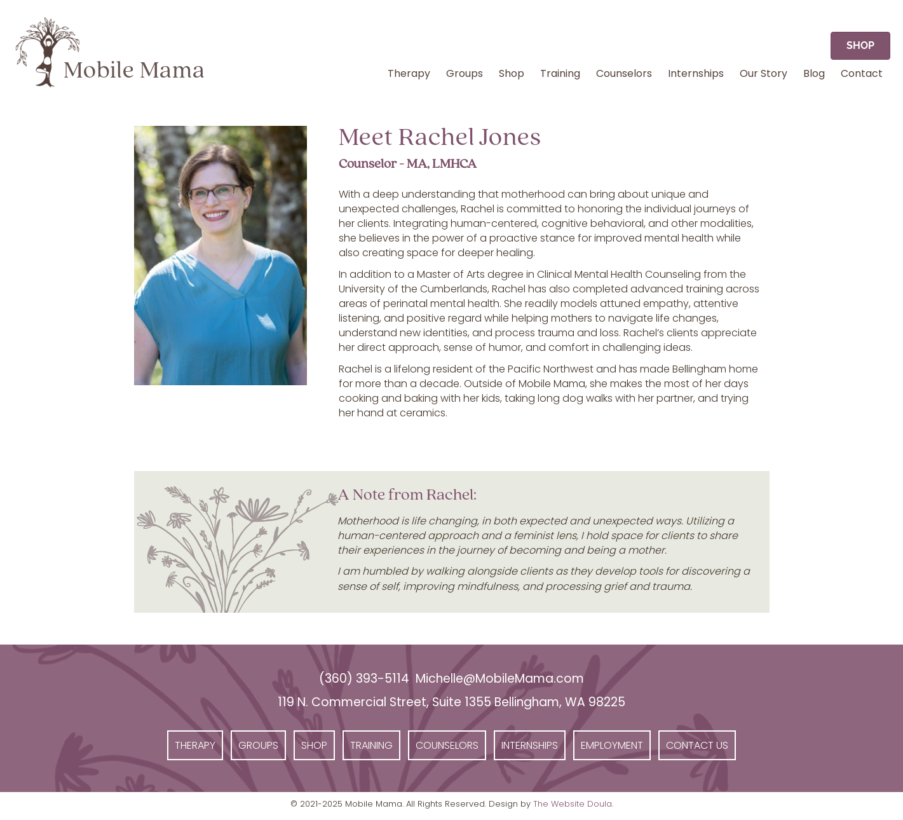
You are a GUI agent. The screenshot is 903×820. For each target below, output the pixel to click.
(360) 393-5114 (364, 678)
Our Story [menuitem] (763, 73)
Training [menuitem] (560, 73)
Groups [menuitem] (464, 73)
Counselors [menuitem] (624, 73)
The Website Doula (572, 804)
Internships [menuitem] (696, 73)
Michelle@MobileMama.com (500, 678)
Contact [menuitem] (862, 73)
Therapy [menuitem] (409, 73)
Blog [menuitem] (814, 73)
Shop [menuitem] (511, 73)
